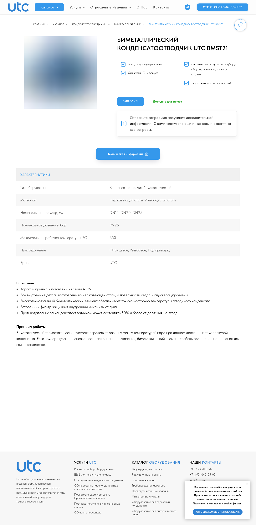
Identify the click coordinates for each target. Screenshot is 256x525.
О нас (141, 7)
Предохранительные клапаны (150, 491)
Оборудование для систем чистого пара (154, 512)
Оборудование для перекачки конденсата (151, 503)
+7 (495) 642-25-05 (203, 474)
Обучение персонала (87, 512)
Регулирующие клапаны (147, 469)
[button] (222, 7)
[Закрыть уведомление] (247, 484)
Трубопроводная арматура (148, 485)
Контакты (161, 7)
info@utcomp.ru (199, 480)
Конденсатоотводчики (89, 24)
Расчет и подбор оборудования (94, 469)
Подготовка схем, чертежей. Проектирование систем (92, 496)
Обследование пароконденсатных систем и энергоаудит (96, 487)
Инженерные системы (146, 496)
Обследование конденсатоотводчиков (98, 480)
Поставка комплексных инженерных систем (97, 505)
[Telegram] (187, 7)
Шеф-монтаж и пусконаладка (92, 474)
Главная (39, 24)
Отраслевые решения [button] (109, 7)
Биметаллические (127, 24)
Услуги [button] (76, 7)
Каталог (58, 24)
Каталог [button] (48, 7)
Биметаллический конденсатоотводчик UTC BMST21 (187, 24)
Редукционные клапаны (146, 474)
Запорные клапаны (144, 480)
